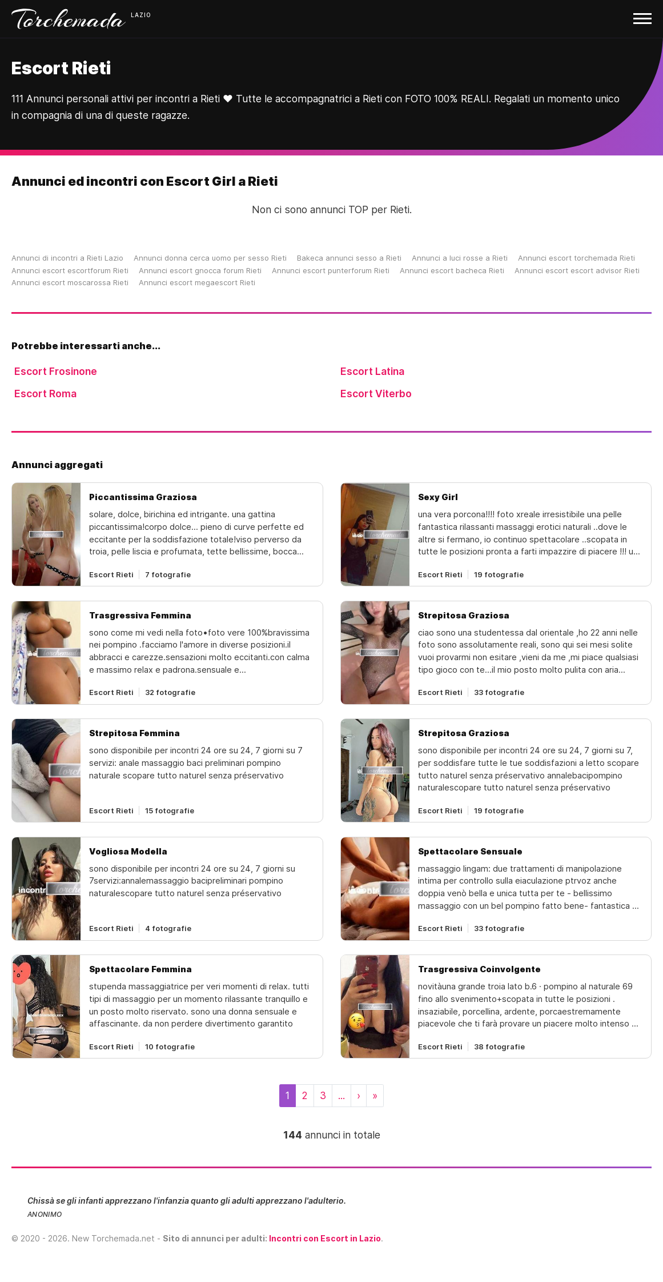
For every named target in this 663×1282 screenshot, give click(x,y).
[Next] (359, 1095)
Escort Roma (45, 394)
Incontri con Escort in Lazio (325, 1238)
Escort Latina (372, 371)
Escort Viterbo (376, 394)
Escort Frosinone (55, 371)
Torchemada (68, 19)
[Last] (375, 1095)
